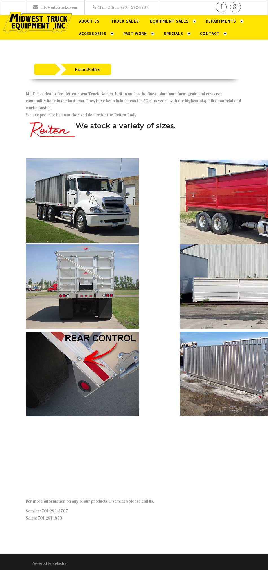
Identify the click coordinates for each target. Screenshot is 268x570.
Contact (209, 33)
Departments (221, 21)
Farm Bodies (87, 69)
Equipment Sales (169, 21)
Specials (173, 33)
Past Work (135, 33)
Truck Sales (125, 21)
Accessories (92, 33)
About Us (89, 21)
